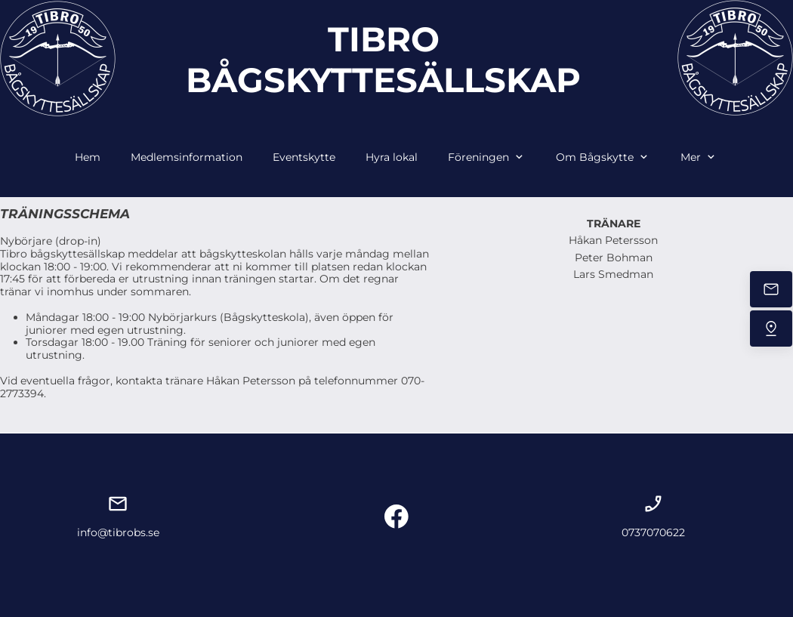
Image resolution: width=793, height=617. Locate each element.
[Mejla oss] (771, 289)
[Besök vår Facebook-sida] (396, 516)
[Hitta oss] (771, 328)
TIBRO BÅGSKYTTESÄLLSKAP (383, 59)
